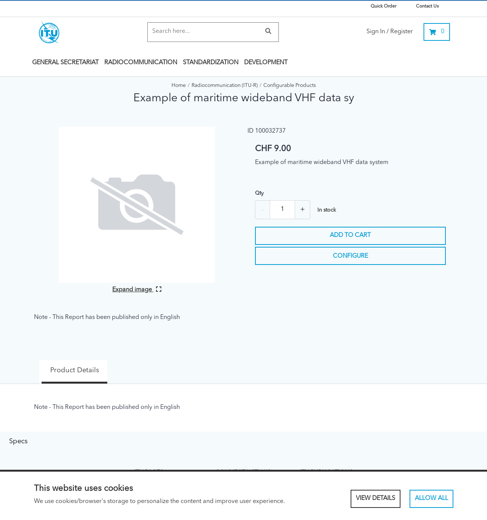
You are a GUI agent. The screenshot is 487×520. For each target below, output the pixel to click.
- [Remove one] (262, 210)
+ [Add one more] (302, 210)
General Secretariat (65, 63)
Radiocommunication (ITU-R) (225, 85)
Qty (259, 193)
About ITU (145, 461)
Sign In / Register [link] (389, 32)
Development (266, 63)
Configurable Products (289, 85)
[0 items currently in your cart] (437, 32)
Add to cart (350, 235)
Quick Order (383, 6)
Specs (132, 366)
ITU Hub (308, 461)
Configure (350, 256)
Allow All (431, 498)
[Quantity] (282, 210)
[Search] (206, 31)
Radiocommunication (140, 63)
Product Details (64, 366)
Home (179, 85)
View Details (375, 498)
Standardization (210, 63)
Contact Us (427, 6)
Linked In (225, 461)
